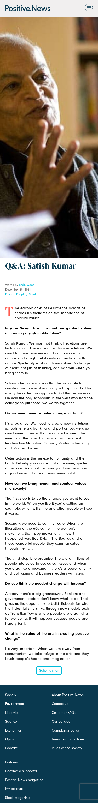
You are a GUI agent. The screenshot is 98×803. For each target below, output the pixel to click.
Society (10, 695)
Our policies (61, 721)
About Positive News (68, 695)
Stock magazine (17, 797)
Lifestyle (11, 712)
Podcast (11, 748)
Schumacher (49, 670)
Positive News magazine (24, 780)
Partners (11, 762)
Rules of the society (67, 748)
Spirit (32, 294)
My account (14, 789)
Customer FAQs (64, 712)
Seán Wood (27, 285)
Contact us (60, 704)
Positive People (15, 294)
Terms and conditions (68, 739)
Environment (14, 704)
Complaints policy (65, 730)
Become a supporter (21, 771)
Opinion (11, 739)
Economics (13, 730)
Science (11, 721)
